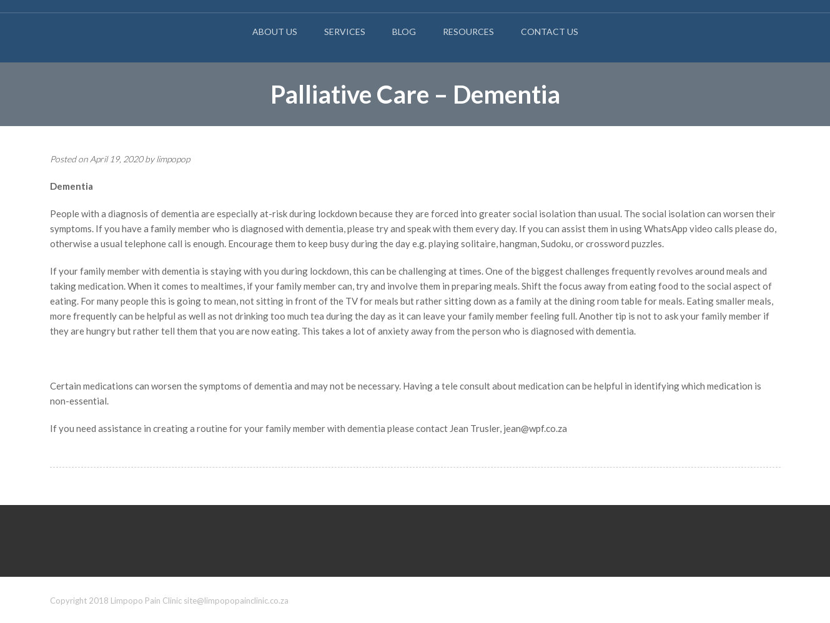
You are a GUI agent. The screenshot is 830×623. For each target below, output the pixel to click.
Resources (468, 31)
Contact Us (549, 31)
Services (344, 31)
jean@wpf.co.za (535, 428)
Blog (404, 31)
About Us (274, 31)
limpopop (173, 159)
